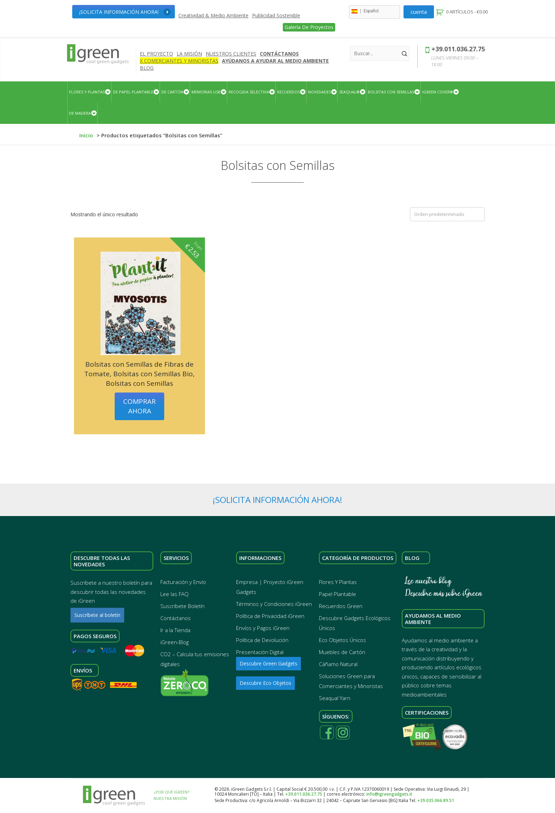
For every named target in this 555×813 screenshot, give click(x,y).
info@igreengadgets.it (389, 794)
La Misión (189, 53)
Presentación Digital (260, 651)
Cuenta (419, 11)
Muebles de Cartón (342, 651)
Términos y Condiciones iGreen (274, 603)
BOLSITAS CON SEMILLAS (391, 92)
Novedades (319, 92)
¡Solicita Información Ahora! (125, 12)
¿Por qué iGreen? (172, 792)
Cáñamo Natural (338, 664)
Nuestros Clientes (231, 53)
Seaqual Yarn (334, 698)
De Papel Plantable (133, 92)
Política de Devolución (262, 639)
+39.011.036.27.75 (458, 49)
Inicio (86, 135)
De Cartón (172, 92)
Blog (147, 67)
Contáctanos (279, 53)
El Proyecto (156, 53)
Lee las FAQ (174, 593)
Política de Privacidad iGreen (270, 615)
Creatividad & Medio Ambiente (213, 15)
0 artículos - (466, 11)
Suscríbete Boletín (182, 605)
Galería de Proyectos (309, 27)
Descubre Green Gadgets (268, 663)
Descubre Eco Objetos (265, 683)
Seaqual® (349, 92)
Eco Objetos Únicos (342, 639)
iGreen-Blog (174, 642)
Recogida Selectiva (249, 92)
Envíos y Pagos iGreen (263, 627)
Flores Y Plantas (87, 92)
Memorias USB (206, 92)
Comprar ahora (139, 406)
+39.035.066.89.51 (435, 800)
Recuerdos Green (340, 605)
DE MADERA (80, 113)
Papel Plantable (337, 593)
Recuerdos (288, 92)
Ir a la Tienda (175, 630)
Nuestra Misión (170, 798)
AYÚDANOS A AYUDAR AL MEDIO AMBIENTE (275, 60)
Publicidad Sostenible (276, 15)
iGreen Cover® (437, 92)
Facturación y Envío (183, 581)
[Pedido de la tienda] (447, 214)
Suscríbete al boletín (97, 615)
